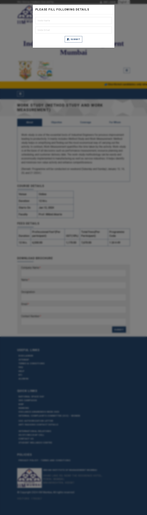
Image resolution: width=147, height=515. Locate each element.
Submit (73, 39)
